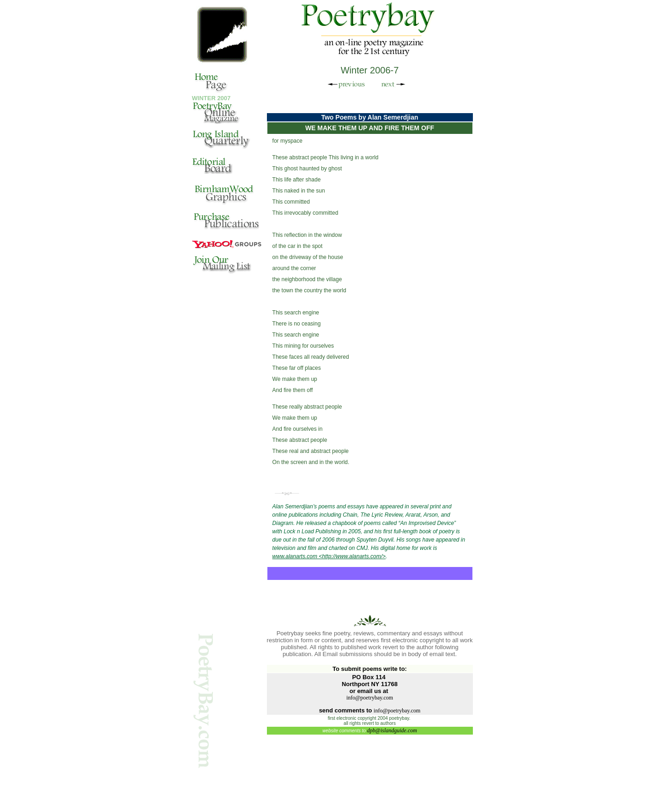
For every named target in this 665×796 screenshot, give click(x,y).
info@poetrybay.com (369, 697)
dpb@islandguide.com (392, 730)
